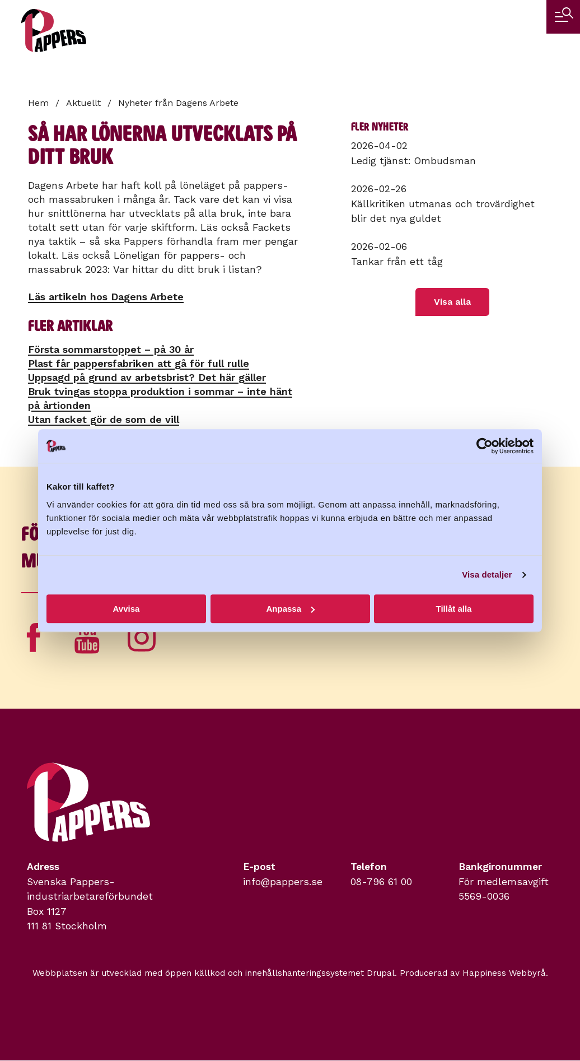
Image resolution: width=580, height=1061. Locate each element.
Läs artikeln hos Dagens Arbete (106, 297)
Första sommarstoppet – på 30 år (111, 349)
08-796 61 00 (381, 881)
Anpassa (290, 608)
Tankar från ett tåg (397, 261)
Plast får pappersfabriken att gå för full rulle (138, 363)
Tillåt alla (454, 608)
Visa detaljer (487, 574)
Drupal (381, 973)
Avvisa (126, 608)
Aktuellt (83, 102)
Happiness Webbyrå (504, 973)
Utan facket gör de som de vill (103, 419)
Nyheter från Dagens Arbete (178, 102)
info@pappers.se (282, 881)
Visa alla (452, 301)
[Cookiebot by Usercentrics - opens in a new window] (485, 446)
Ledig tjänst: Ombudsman (413, 160)
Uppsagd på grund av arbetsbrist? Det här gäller (147, 377)
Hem (38, 102)
